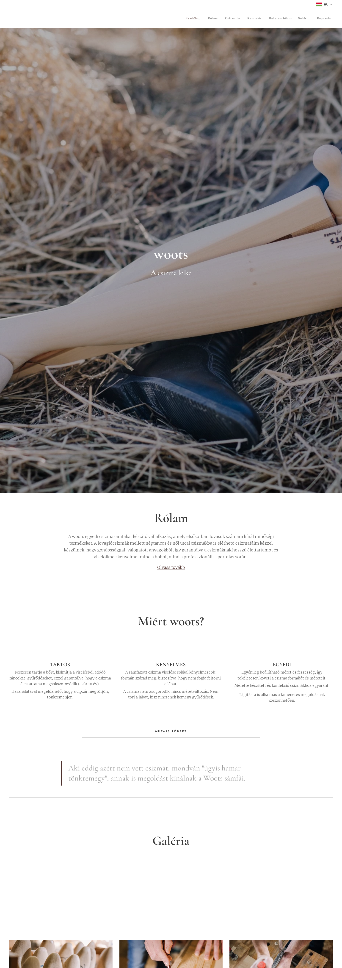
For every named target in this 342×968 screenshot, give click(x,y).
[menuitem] (157, 18)
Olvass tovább (171, 567)
